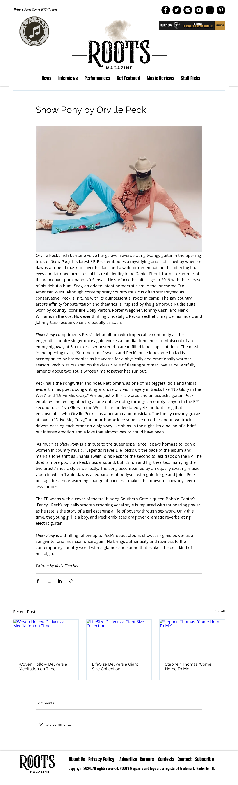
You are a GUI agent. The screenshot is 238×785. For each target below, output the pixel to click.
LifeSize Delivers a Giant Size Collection (115, 666)
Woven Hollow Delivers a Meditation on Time (43, 666)
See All (220, 611)
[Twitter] (176, 10)
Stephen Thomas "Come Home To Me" (188, 666)
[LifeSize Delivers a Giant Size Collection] (119, 638)
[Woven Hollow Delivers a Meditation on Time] (45, 638)
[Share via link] (71, 581)
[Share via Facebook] (38, 581)
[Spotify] (187, 10)
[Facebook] (165, 10)
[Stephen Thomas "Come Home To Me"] (192, 638)
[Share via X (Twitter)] (49, 581)
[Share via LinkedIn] (60, 581)
